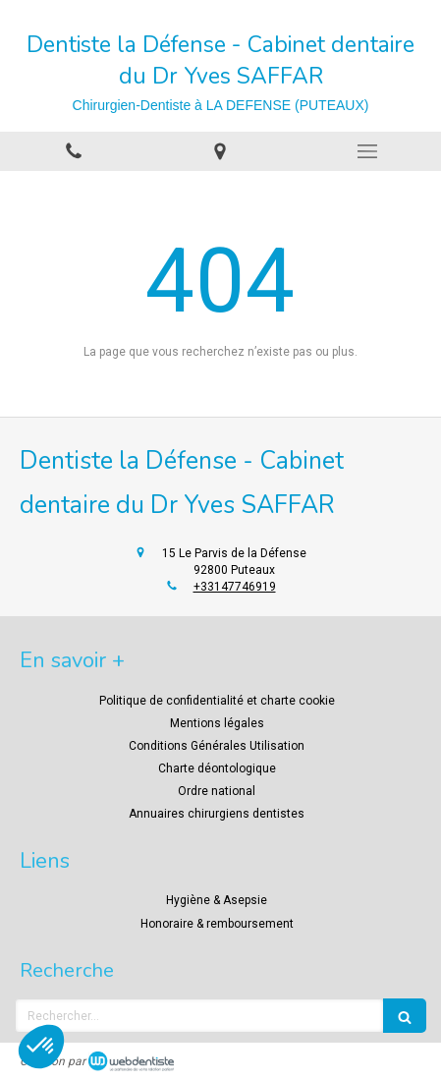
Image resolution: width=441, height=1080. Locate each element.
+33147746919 (234, 587)
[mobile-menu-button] (367, 151)
